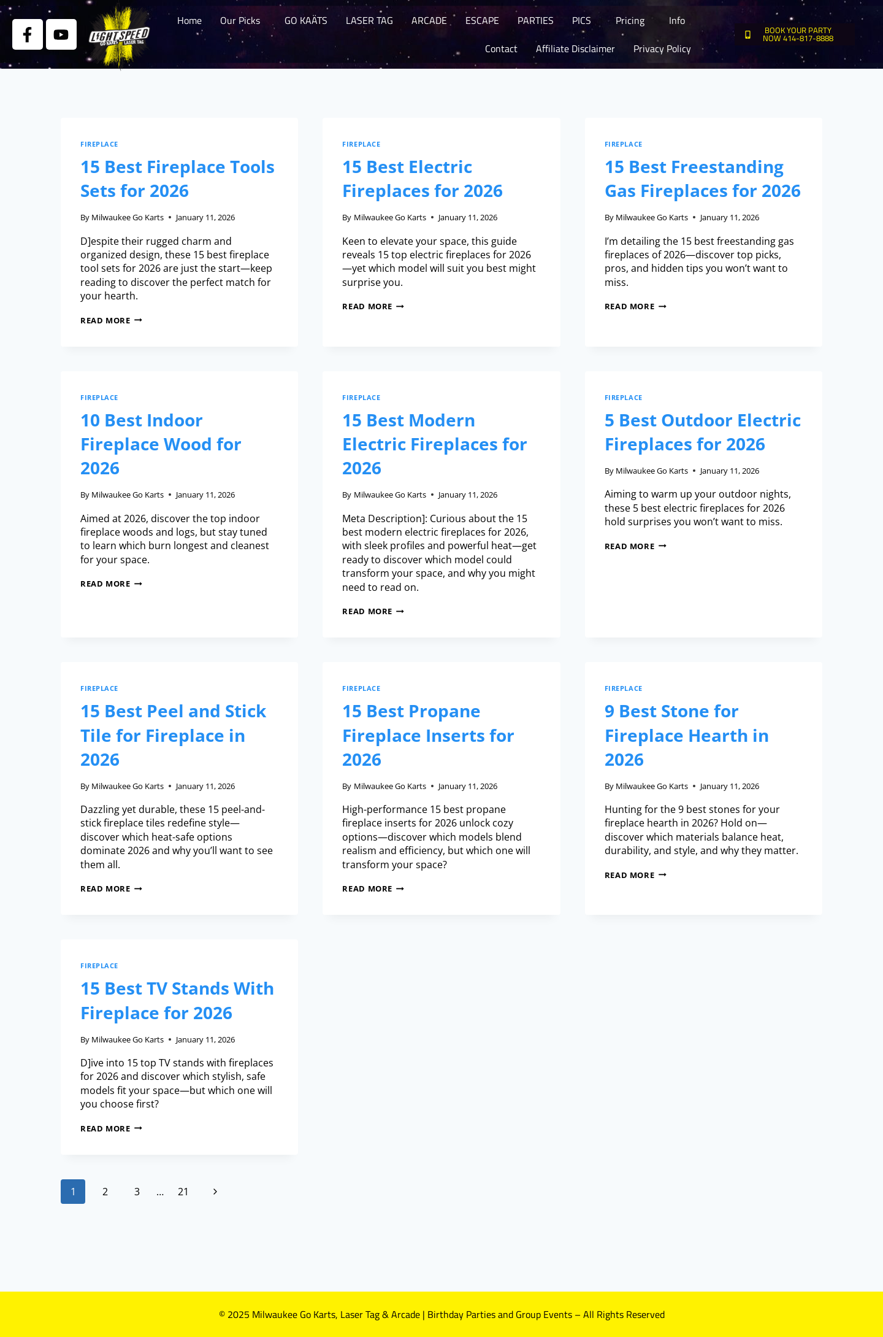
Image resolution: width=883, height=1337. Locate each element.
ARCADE (429, 20)
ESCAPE (482, 20)
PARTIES (536, 20)
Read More (111, 320)
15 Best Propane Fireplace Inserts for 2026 (428, 734)
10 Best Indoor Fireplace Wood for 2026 (161, 443)
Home (189, 20)
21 (183, 1191)
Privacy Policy (662, 48)
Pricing (630, 20)
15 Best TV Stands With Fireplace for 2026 (177, 999)
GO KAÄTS (306, 20)
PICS (581, 20)
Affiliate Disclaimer (575, 48)
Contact (501, 48)
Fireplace (99, 143)
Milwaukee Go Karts (127, 217)
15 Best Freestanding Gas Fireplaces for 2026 (703, 178)
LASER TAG (369, 20)
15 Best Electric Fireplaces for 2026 (422, 178)
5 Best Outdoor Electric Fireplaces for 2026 (703, 431)
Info (677, 20)
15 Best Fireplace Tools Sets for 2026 (177, 178)
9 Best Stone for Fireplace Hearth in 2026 (687, 734)
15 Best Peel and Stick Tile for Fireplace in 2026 (173, 734)
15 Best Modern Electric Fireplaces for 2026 (434, 443)
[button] (243, 20)
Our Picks (240, 20)
